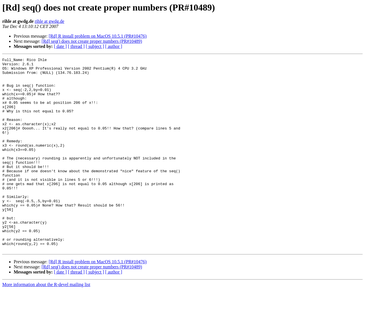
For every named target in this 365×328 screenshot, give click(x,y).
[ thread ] (76, 46)
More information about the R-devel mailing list (46, 323)
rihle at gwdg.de (49, 21)
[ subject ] (95, 46)
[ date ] (60, 46)
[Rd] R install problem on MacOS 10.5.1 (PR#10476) (98, 36)
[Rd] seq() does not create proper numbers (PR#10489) (92, 41)
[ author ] (113, 46)
